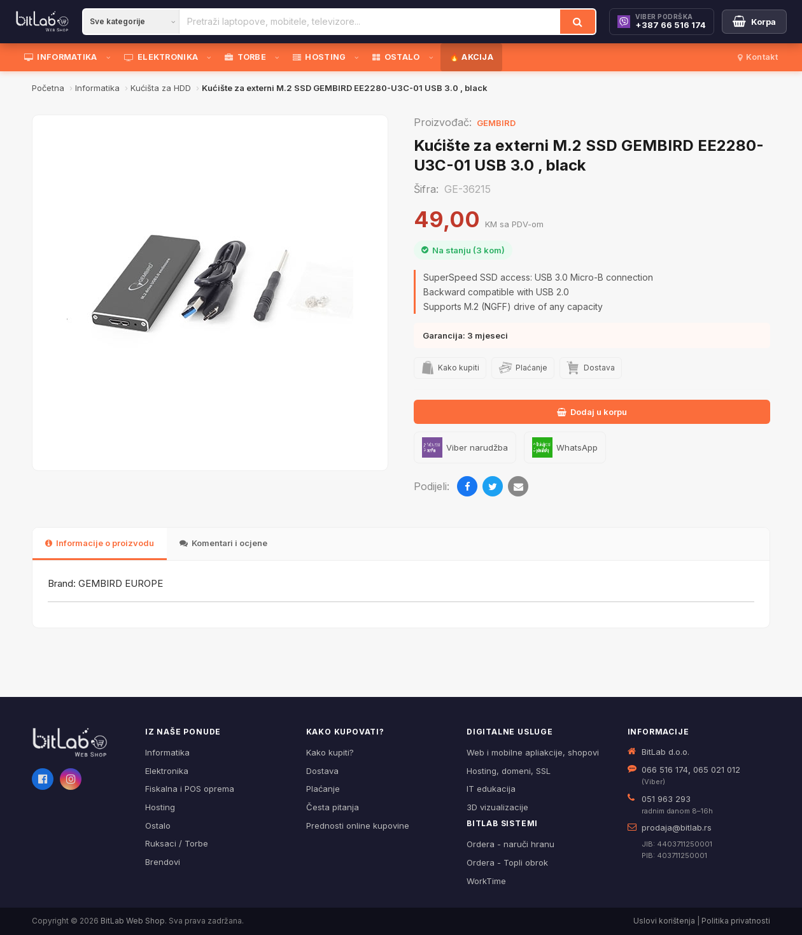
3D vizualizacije (497, 807)
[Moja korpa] (754, 22)
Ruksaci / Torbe (176, 843)
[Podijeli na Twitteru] (492, 486)
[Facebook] (42, 779)
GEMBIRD (496, 123)
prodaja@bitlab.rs (677, 827)
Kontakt (758, 57)
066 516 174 (665, 769)
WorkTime (486, 881)
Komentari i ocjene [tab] (223, 543)
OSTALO (395, 57)
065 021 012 (716, 769)
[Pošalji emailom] (518, 486)
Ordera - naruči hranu (510, 844)
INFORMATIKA (60, 57)
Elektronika (166, 771)
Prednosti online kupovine (357, 825)
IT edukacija (491, 789)
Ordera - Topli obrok (507, 862)
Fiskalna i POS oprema (189, 789)
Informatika (167, 752)
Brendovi (162, 862)
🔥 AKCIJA (471, 57)
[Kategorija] (131, 22)
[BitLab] (42, 21)
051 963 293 (666, 799)
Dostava (322, 771)
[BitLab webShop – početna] (79, 743)
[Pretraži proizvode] (369, 22)
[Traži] (577, 22)
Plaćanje (323, 789)
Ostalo (158, 825)
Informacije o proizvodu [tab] (99, 543)
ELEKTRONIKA (161, 57)
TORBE (245, 57)
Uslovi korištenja (664, 920)
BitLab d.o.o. (665, 752)
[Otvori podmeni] (110, 57)
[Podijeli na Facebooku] (467, 486)
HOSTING (319, 57)
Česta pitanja (332, 807)
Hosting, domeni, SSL (509, 771)
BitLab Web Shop (133, 920)
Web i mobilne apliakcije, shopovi (533, 752)
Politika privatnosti (735, 920)
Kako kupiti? (330, 752)
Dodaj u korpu (592, 412)
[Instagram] (70, 779)
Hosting (160, 807)
